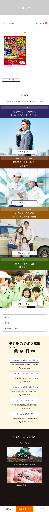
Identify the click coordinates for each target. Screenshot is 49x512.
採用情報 (7, 323)
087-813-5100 (26, 422)
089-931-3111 (26, 381)
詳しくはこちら (24, 152)
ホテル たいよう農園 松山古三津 (24, 387)
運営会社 (7, 317)
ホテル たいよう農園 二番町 (24, 374)
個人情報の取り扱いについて (14, 328)
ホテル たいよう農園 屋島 (24, 414)
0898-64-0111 (26, 408)
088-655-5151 (26, 368)
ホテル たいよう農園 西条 (24, 400)
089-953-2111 (26, 395)
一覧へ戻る (11, 23)
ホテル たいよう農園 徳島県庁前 (24, 360)
